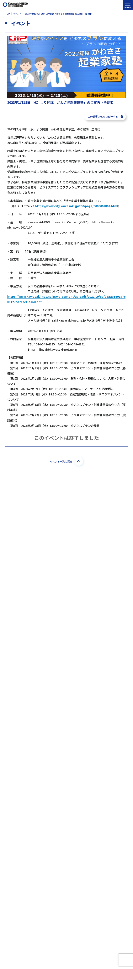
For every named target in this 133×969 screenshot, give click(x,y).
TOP (7, 13)
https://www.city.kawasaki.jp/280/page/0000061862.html (76, 206)
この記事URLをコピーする (105, 116)
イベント (17, 13)
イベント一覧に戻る (66, 461)
